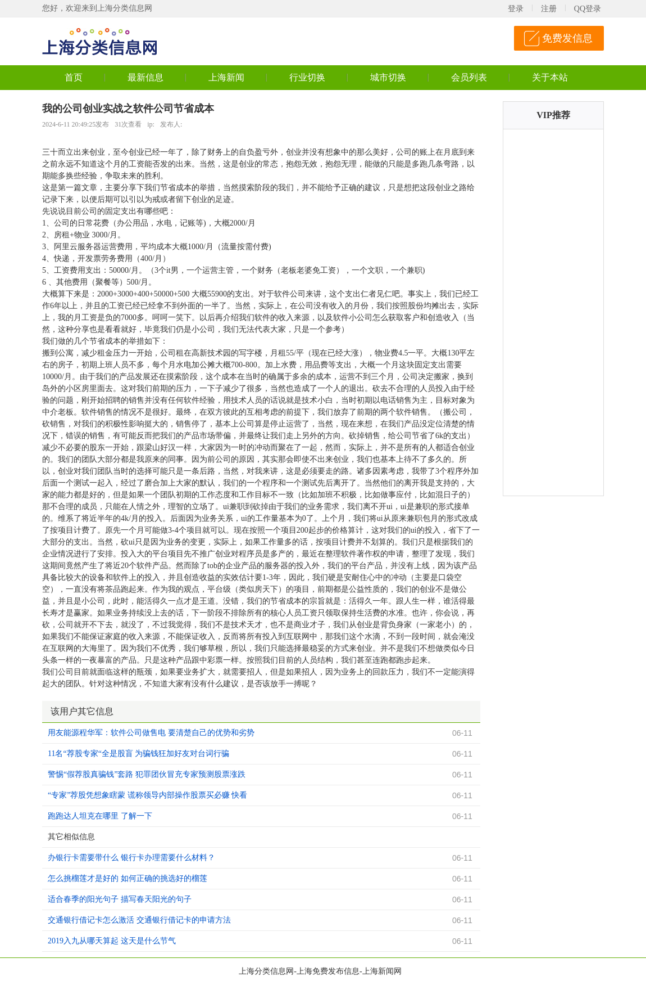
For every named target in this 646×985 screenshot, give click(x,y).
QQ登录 (587, 9)
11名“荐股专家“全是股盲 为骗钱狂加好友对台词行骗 (138, 753)
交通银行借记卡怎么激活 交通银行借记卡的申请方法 (139, 920)
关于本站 (550, 77)
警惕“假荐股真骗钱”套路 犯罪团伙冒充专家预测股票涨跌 (146, 774)
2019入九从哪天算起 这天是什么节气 (112, 941)
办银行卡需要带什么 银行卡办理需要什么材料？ (131, 857)
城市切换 (388, 77)
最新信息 (145, 77)
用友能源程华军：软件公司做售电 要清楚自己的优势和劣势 (151, 732)
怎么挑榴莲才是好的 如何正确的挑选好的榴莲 (127, 878)
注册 (549, 9)
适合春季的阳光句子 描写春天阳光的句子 (120, 899)
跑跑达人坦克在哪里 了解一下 (100, 816)
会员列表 (469, 77)
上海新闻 (226, 77)
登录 (516, 9)
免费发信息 (567, 38)
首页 (74, 77)
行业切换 (307, 77)
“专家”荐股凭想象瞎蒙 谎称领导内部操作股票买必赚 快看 (147, 795)
